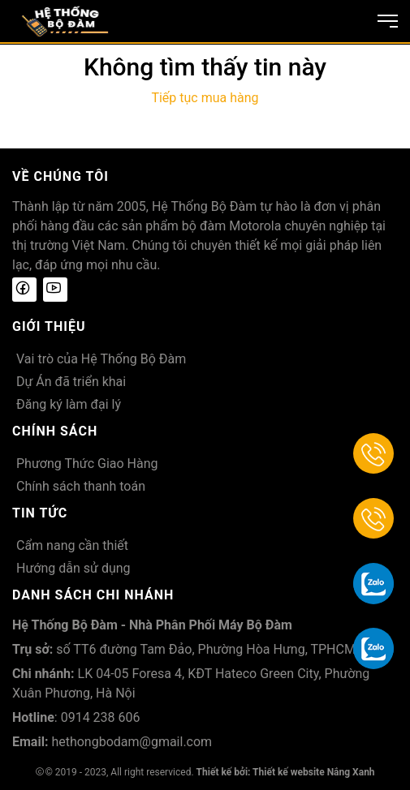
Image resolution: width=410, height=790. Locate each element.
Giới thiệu (49, 326)
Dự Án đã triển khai (71, 381)
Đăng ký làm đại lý (68, 404)
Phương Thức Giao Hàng (87, 463)
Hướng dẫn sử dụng (73, 568)
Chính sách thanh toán (80, 486)
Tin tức (39, 513)
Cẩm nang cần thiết (72, 545)
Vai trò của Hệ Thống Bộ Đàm (101, 359)
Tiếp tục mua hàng (204, 97)
